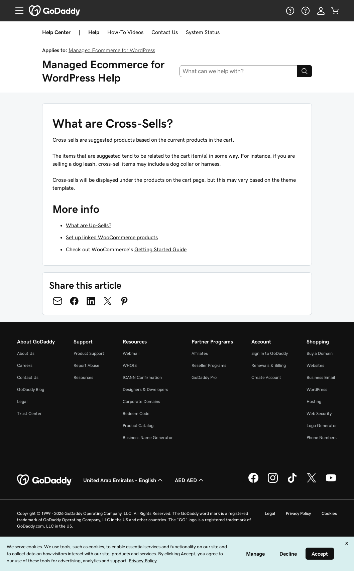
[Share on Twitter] (107, 301)
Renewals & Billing (268, 365)
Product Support (89, 353)
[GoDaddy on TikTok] (292, 481)
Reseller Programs (209, 365)
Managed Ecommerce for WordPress (112, 50)
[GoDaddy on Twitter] (312, 481)
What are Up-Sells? (88, 225)
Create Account (266, 377)
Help (93, 32)
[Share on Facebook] (74, 301)
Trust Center (29, 413)
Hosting (314, 401)
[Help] (289, 10)
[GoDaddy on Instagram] (273, 481)
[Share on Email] (57, 301)
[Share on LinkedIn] (91, 301)
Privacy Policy (298, 513)
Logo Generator (322, 425)
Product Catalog (138, 425)
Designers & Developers (145, 389)
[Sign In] (321, 10)
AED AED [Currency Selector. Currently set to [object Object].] (190, 480)
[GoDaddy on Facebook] (253, 481)
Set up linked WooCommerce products (112, 237)
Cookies (329, 513)
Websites (315, 365)
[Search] (304, 71)
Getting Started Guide (160, 249)
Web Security (319, 413)
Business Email (321, 377)
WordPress (317, 389)
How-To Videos (125, 32)
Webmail (131, 353)
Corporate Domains (141, 401)
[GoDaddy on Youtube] (331, 481)
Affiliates (200, 353)
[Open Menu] (16, 10)
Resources (83, 377)
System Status (203, 32)
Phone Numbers (322, 437)
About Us (25, 353)
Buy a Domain (320, 353)
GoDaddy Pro (204, 377)
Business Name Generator (148, 437)
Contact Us (164, 32)
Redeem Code (136, 413)
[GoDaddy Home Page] (45, 480)
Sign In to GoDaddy (269, 353)
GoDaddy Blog (30, 389)
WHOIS (130, 365)
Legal (22, 401)
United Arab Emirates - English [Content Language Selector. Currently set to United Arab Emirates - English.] (123, 480)
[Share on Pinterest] (124, 301)
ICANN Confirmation (142, 377)
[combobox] (238, 71)
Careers (24, 365)
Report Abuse (86, 365)
